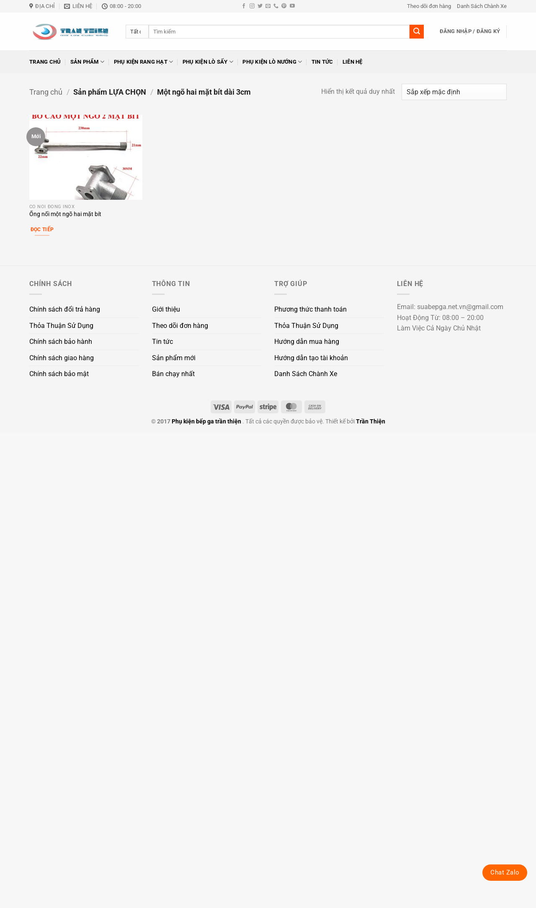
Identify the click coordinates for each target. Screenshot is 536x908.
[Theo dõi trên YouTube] (292, 6)
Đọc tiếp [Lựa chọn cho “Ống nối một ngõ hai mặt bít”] (42, 229)
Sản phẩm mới (174, 358)
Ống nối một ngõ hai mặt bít (65, 214)
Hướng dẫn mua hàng (306, 342)
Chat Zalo (504, 872)
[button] (470, 31)
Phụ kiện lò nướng (272, 62)
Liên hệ (353, 62)
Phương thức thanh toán (310, 309)
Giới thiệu (166, 309)
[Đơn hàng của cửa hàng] (454, 92)
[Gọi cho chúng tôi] (275, 6)
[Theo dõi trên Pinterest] (283, 6)
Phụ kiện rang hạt (143, 62)
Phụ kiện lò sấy (208, 62)
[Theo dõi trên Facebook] (243, 6)
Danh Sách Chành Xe (482, 6)
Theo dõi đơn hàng (429, 6)
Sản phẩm (87, 62)
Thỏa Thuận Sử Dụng (61, 326)
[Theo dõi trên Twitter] (260, 6)
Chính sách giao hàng (61, 358)
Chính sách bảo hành (60, 342)
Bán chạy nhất (173, 374)
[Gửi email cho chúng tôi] (268, 6)
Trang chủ (45, 62)
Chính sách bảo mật (59, 374)
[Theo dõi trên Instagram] (252, 6)
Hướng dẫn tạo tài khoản (311, 358)
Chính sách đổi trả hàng (64, 309)
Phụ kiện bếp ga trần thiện (206, 421)
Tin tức (322, 62)
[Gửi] (417, 32)
